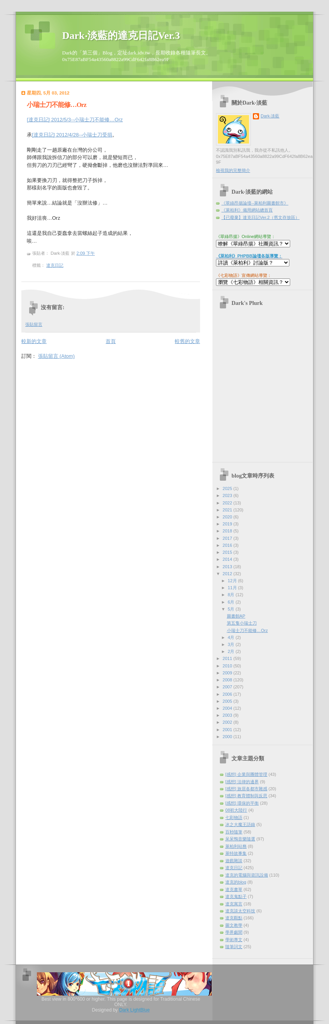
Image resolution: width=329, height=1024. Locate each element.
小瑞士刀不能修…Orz (56, 105)
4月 (231, 637)
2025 (228, 488)
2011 (228, 658)
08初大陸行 (236, 810)
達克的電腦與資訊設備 (246, 875)
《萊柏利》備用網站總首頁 (247, 210)
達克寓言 (233, 903)
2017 (228, 538)
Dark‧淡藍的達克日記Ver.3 (121, 35)
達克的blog (235, 882)
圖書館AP (236, 616)
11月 (233, 587)
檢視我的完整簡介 (233, 170)
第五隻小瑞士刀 (242, 623)
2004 (228, 708)
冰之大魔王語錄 (240, 824)
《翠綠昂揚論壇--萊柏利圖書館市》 (254, 203)
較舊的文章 (187, 341)
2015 (228, 552)
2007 (228, 686)
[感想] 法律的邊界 (242, 781)
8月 (231, 594)
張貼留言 (33, 324)
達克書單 (233, 889)
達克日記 (54, 265)
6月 (231, 602)
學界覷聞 (233, 932)
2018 (228, 531)
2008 (228, 679)
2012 (228, 573)
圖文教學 (233, 925)
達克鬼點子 (236, 896)
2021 (228, 510)
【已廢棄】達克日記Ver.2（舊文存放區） (260, 217)
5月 (231, 609)
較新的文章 (34, 341)
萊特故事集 (236, 853)
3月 (231, 644)
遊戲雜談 (233, 860)
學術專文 (233, 939)
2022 (228, 503)
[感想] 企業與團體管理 (246, 774)
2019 (228, 524)
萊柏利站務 (236, 846)
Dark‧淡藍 (270, 116)
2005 (228, 701)
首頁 (111, 341)
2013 (228, 566)
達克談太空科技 (240, 910)
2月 (231, 651)
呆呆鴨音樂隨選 (240, 839)
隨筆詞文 (233, 946)
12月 (233, 580)
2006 (228, 694)
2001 (228, 729)
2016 (228, 545)
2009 (228, 672)
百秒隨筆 (233, 832)
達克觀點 (233, 917)
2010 (228, 665)
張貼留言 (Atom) (56, 356)
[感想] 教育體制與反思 (246, 795)
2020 (228, 517)
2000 (228, 736)
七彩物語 (233, 817)
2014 (228, 559)
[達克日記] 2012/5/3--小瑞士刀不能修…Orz (75, 120)
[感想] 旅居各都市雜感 (246, 788)
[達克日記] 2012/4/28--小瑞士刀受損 (72, 135)
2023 (228, 495)
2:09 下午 (86, 253)
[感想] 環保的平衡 (242, 803)
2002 (228, 722)
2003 (228, 715)
